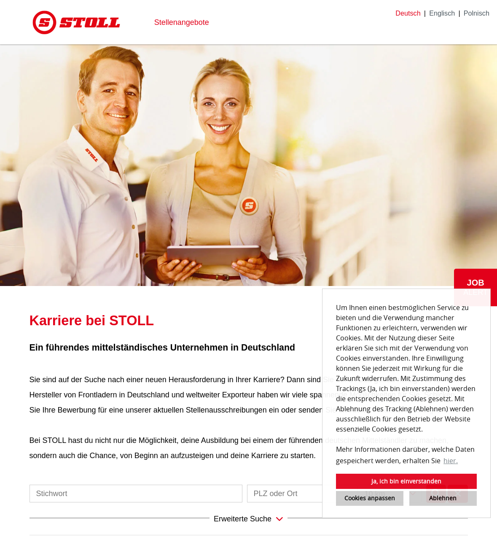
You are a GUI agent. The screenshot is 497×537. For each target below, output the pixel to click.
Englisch (442, 13)
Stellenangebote (181, 22)
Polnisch (476, 13)
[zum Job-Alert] (475, 287)
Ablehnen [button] (443, 498)
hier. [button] (450, 460)
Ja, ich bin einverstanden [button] (406, 481)
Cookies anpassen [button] (369, 498)
